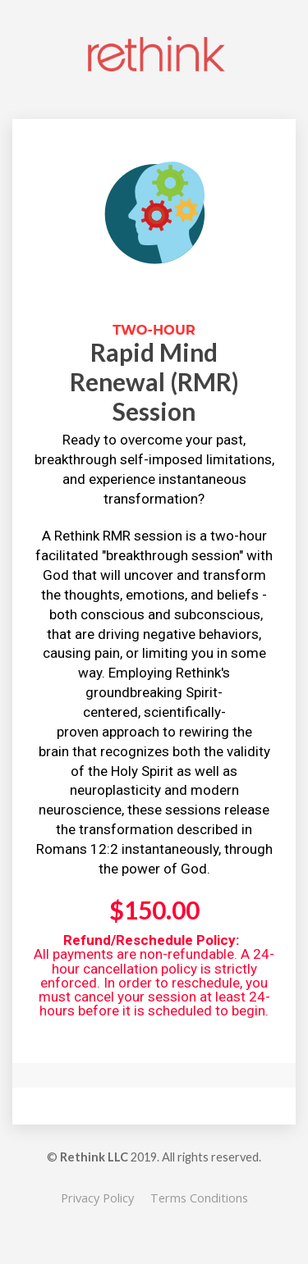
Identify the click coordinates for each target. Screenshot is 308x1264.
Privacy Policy (97, 1198)
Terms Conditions (199, 1198)
